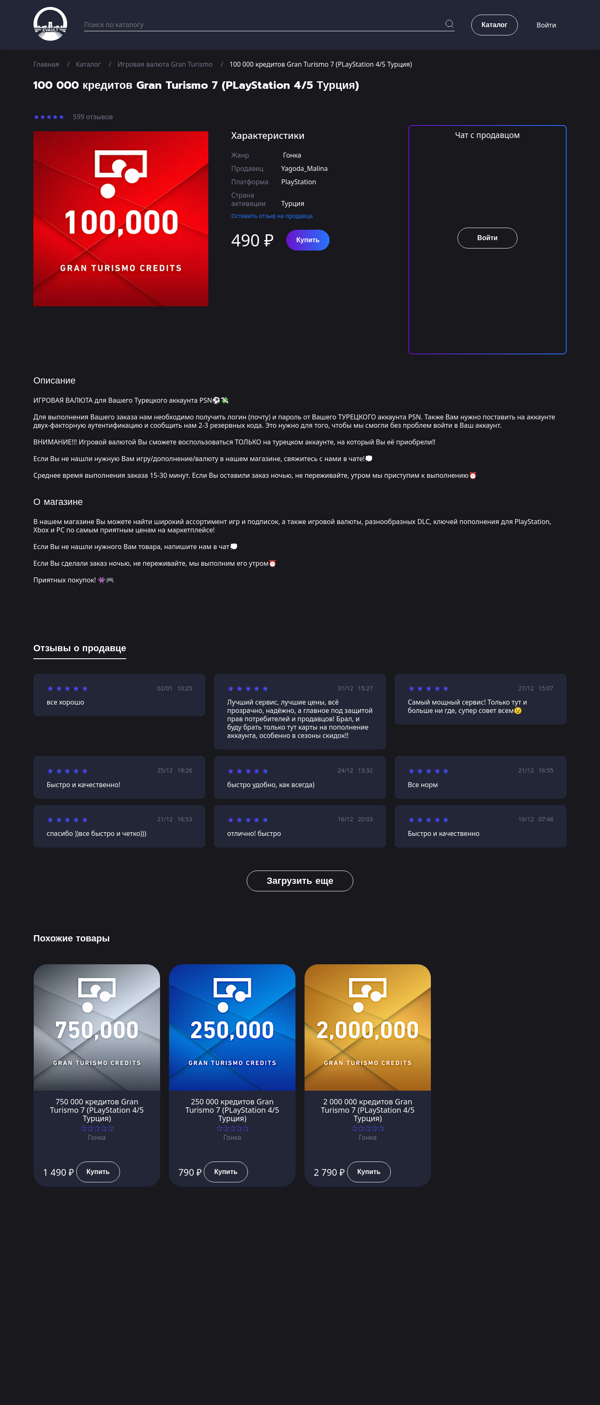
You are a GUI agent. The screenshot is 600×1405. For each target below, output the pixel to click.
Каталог (89, 64)
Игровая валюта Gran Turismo (166, 64)
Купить (308, 240)
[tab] (79, 650)
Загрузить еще (300, 881)
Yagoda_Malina (304, 168)
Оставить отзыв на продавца (272, 216)
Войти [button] (546, 25)
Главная (46, 64)
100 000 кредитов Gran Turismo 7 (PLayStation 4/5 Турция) (324, 64)
